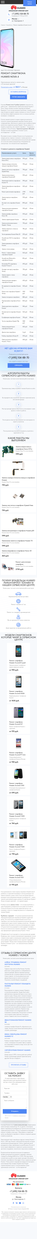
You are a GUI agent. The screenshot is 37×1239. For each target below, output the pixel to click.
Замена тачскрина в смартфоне (11, 297)
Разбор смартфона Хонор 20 (10, 336)
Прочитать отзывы (18, 1065)
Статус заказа (29, 3)
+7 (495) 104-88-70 (20, 14)
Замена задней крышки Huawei (10, 219)
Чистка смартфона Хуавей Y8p (10, 321)
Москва (14, 19)
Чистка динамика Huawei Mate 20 (11, 234)
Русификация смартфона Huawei (11, 317)
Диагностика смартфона (9, 332)
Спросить (18, 365)
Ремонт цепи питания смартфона (11, 192)
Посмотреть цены (6, 87)
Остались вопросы (18, 92)
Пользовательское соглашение (18, 1207)
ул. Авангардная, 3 (18, 1199)
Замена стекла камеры (8, 249)
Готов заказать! (18, 97)
